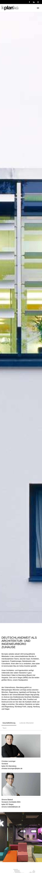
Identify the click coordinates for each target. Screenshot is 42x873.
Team (4, 728)
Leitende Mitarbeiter (26, 723)
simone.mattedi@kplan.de (11, 807)
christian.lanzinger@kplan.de (12, 768)
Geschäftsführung (9, 723)
